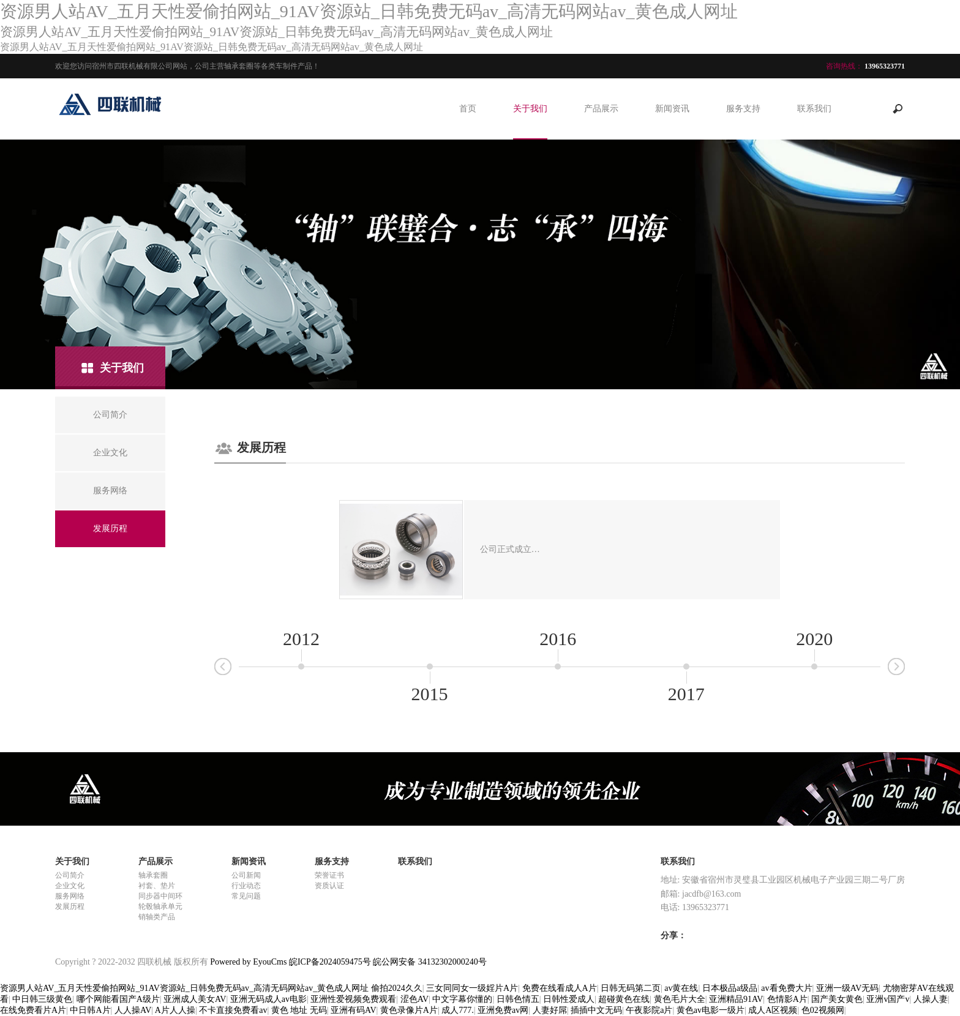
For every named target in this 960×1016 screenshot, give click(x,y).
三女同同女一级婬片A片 (472, 988)
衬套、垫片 (156, 885)
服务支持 (743, 108)
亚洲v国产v (887, 999)
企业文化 (69, 885)
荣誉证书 (329, 875)
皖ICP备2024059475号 (330, 961)
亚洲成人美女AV (194, 999)
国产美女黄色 (837, 999)
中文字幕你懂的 (462, 999)
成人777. (457, 1010)
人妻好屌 (550, 1010)
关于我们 (530, 108)
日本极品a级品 (729, 988)
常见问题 (246, 896)
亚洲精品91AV (736, 999)
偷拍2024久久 (396, 988)
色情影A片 (787, 999)
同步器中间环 (160, 896)
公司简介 (69, 875)
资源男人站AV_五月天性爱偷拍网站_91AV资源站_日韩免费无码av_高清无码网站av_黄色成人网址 (184, 988)
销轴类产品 (156, 917)
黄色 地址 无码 (299, 1010)
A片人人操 (175, 1010)
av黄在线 (681, 988)
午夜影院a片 (649, 1010)
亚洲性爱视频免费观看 (353, 999)
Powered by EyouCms (247, 961)
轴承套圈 (153, 875)
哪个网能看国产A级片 (118, 999)
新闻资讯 (672, 108)
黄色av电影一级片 (710, 1010)
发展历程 (69, 906)
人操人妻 (930, 999)
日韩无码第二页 (631, 988)
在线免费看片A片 (33, 1010)
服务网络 (69, 896)
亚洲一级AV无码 (847, 988)
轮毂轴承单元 (160, 906)
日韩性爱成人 (568, 999)
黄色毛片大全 (679, 999)
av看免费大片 (786, 988)
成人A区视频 (772, 1010)
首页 (467, 108)
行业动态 (246, 885)
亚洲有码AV (353, 1010)
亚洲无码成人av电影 (268, 999)
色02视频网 (822, 1010)
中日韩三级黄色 (42, 999)
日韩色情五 (518, 999)
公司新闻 (246, 875)
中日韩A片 (90, 1010)
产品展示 (601, 108)
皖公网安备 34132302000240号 (430, 961)
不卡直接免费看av (233, 1010)
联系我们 (814, 108)
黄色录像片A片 (409, 1010)
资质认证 (329, 885)
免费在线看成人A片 (559, 988)
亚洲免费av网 (503, 1010)
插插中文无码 (596, 1010)
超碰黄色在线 (624, 999)
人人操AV (132, 1010)
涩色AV (414, 999)
